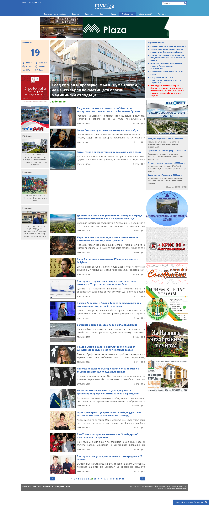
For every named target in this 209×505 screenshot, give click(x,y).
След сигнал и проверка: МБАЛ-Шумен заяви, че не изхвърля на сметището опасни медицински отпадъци (95, 89)
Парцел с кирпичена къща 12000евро (165, 138)
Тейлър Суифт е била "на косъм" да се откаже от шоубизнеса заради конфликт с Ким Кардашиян (106, 348)
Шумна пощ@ (145, 14)
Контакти (48, 486)
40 (98, 479)
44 (110, 479)
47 (120, 479)
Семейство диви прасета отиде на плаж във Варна (107, 324)
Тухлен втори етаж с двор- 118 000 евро (167, 150)
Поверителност (62, 486)
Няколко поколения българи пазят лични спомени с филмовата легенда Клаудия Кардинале (108, 370)
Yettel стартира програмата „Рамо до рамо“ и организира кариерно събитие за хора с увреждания (108, 392)
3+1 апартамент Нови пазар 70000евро (166, 163)
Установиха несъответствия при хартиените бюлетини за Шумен (166, 50)
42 (104, 479)
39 (95, 479)
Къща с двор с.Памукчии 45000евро (165, 175)
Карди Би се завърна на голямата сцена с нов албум (107, 130)
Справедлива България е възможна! (168, 46)
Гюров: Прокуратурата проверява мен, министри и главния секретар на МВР (167, 57)
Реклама (37, 486)
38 (92, 479)
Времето (26, 486)
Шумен (75, 14)
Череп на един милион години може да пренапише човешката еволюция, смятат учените (107, 239)
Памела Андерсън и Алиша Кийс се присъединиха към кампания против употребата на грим (109, 304)
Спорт (113, 14)
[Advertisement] (97, 191)
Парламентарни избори (55, 14)
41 (101, 479)
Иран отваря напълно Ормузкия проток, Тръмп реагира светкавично (166, 66)
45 (114, 479)
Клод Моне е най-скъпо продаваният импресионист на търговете (165, 80)
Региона (162, 14)
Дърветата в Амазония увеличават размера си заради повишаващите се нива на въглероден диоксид (109, 217)
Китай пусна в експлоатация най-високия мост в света (109, 152)
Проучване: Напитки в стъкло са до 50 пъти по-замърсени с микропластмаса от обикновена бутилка (109, 110)
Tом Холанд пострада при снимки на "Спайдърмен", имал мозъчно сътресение (108, 436)
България (89, 14)
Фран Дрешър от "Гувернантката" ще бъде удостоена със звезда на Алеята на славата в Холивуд (109, 414)
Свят (102, 14)
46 (117, 479)
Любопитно (127, 14)
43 (107, 479)
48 (123, 479)
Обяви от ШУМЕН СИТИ (176, 187)
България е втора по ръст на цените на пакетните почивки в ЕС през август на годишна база (106, 283)
